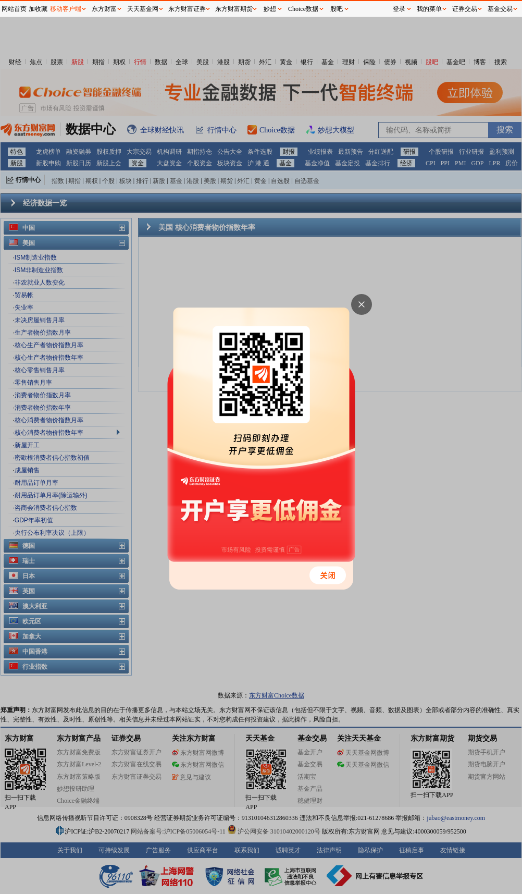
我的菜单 (429, 9)
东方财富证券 (187, 9)
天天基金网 (142, 9)
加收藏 (38, 9)
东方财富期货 (234, 9)
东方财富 (104, 9)
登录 (399, 9)
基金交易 (500, 9)
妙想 (270, 9)
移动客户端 (65, 9)
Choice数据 (303, 9)
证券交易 (464, 9)
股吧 (336, 9)
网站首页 (14, 9)
